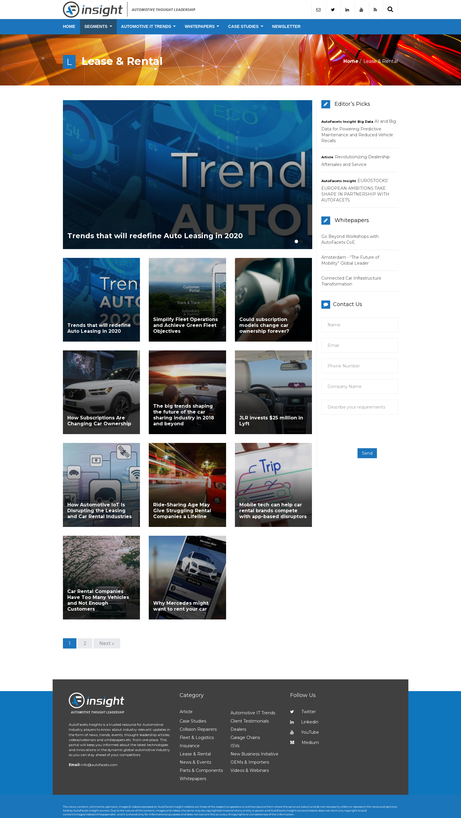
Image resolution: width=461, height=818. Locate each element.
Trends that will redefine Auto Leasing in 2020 (155, 244)
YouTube (304, 703)
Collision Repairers (198, 700)
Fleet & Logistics (197, 708)
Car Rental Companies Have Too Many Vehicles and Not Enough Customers (98, 571)
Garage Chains (245, 708)
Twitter (303, 682)
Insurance (190, 716)
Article (327, 157)
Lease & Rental (195, 725)
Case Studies (193, 692)
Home (350, 61)
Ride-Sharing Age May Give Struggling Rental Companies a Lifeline (182, 491)
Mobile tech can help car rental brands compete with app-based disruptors (273, 491)
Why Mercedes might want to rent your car (180, 577)
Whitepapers (193, 749)
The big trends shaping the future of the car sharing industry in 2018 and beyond (183, 404)
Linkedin (304, 693)
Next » (106, 614)
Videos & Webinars (249, 741)
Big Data (365, 122)
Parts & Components (201, 741)
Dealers (238, 700)
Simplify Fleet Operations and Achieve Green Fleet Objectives (185, 324)
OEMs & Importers (249, 733)
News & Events (195, 733)
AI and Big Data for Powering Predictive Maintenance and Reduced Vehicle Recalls (358, 131)
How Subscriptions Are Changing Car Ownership (99, 410)
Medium (304, 713)
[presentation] (363, 431)
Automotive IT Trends (252, 683)
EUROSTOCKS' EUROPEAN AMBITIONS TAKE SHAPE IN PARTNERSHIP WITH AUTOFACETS (355, 190)
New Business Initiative (254, 725)
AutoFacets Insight (338, 122)
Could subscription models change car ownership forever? (264, 324)
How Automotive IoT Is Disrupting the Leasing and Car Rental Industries (99, 491)
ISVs (234, 716)
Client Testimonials (249, 692)
